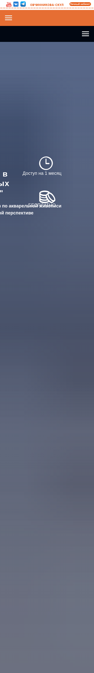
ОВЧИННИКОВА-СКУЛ (46, 5)
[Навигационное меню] (8, 17)
